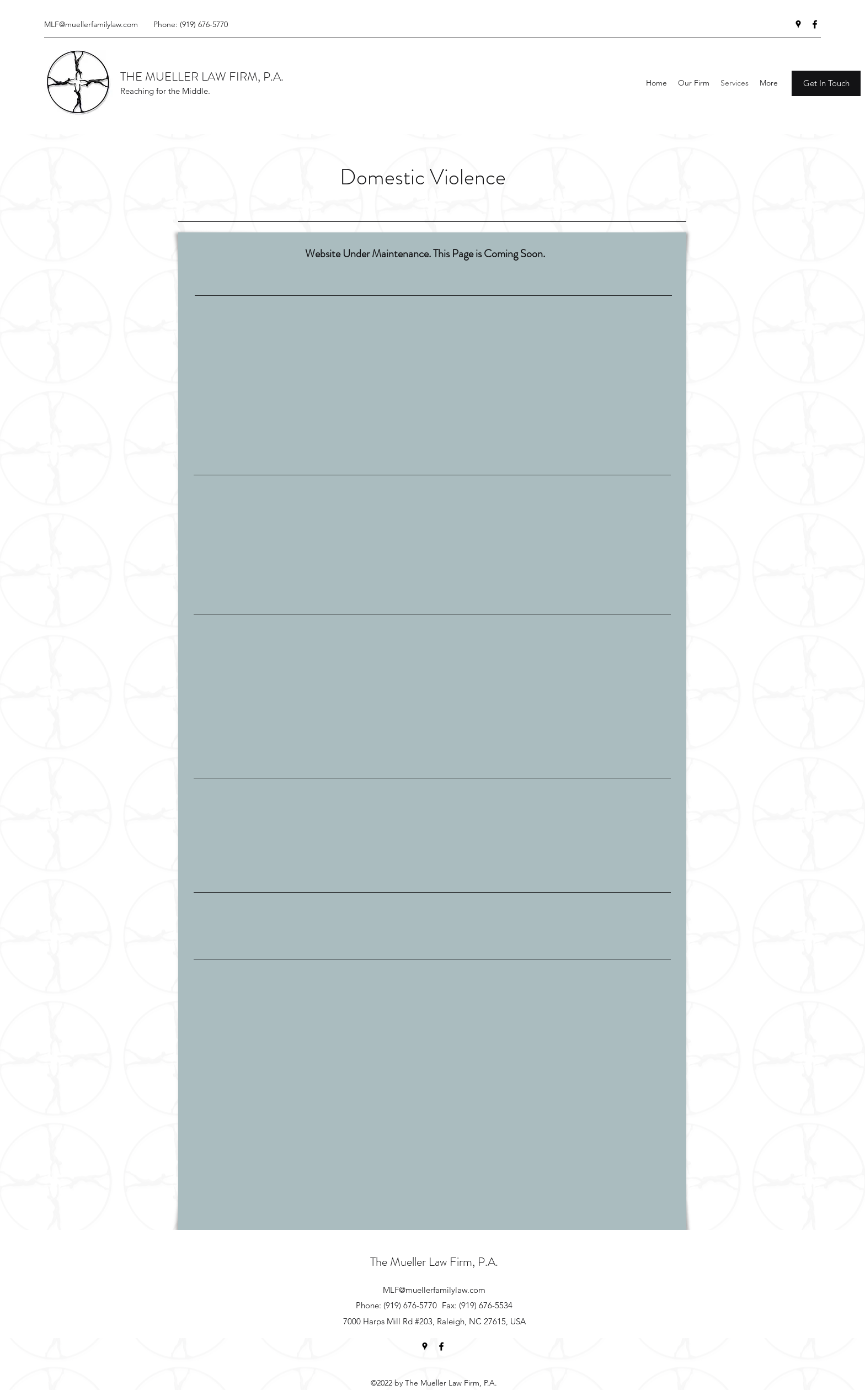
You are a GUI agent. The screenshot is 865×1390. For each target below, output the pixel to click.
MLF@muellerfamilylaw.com (91, 24)
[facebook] (814, 24)
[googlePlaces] (798, 24)
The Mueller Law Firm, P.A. (434, 1261)
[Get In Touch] (826, 83)
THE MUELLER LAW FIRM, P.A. (202, 76)
